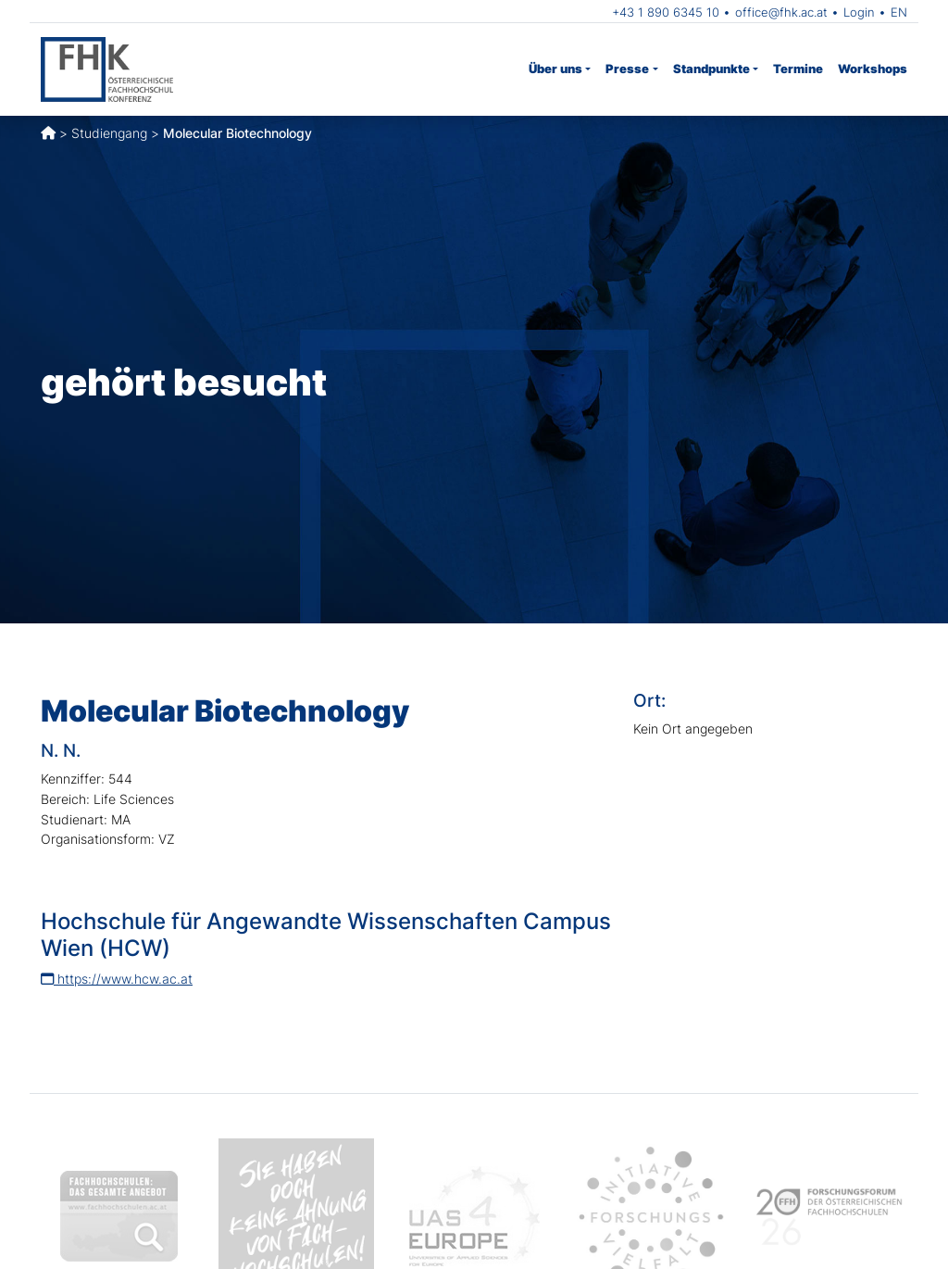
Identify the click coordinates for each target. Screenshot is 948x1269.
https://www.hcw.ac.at (117, 978)
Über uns (555, 68)
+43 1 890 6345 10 (665, 12)
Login (859, 12)
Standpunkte (711, 68)
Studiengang (109, 133)
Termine (798, 68)
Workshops (872, 68)
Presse (627, 68)
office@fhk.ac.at (781, 12)
